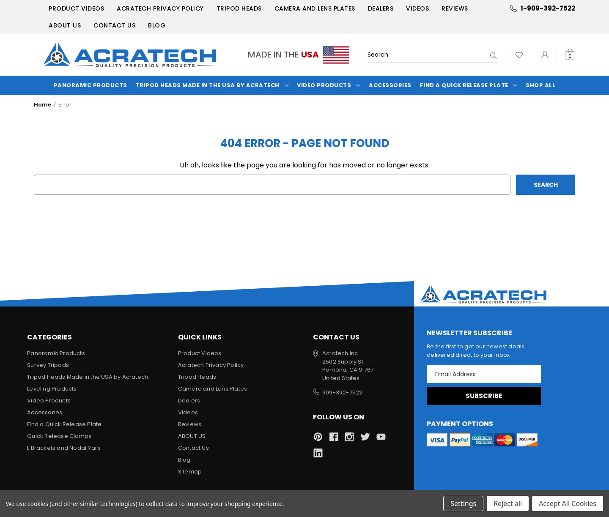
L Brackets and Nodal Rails (64, 448)
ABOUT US (65, 25)
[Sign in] (545, 54)
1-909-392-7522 (548, 8)
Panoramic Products (90, 85)
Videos (417, 8)
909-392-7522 (342, 392)
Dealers (381, 8)
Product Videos (76, 8)
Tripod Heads (239, 8)
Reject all (508, 503)
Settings (463, 503)
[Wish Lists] (519, 54)
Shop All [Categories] (540, 85)
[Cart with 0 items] (569, 55)
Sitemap (190, 472)
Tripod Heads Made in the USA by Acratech (212, 85)
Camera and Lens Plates (314, 8)
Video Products (328, 85)
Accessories (390, 85)
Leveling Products (52, 389)
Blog (156, 25)
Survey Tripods (48, 365)
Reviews (455, 8)
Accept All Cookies (567, 503)
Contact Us (114, 25)
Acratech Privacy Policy (160, 8)
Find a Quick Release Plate (469, 85)
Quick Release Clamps (59, 436)
